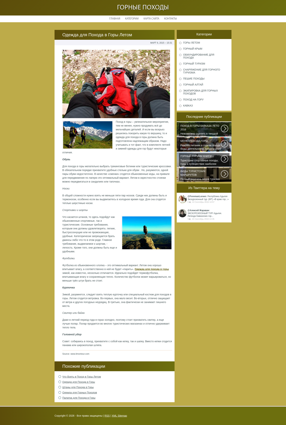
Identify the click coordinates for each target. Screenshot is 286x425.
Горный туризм (194, 63)
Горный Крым (192, 48)
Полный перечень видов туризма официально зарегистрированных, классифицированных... (200, 175)
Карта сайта (151, 19)
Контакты (170, 19)
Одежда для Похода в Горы (78, 382)
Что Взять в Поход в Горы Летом (81, 376)
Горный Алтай (193, 84)
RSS (107, 415)
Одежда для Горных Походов (79, 392)
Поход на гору (193, 99)
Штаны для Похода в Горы (78, 387)
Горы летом (191, 42)
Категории (132, 19)
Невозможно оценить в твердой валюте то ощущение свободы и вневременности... (200, 130)
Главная (114, 19)
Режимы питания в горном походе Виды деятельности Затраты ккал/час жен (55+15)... (200, 145)
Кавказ (188, 105)
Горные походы (143, 7)
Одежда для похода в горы (152, 269)
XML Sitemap (119, 415)
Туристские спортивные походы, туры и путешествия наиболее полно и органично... (200, 160)
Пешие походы (193, 78)
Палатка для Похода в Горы (78, 397)
